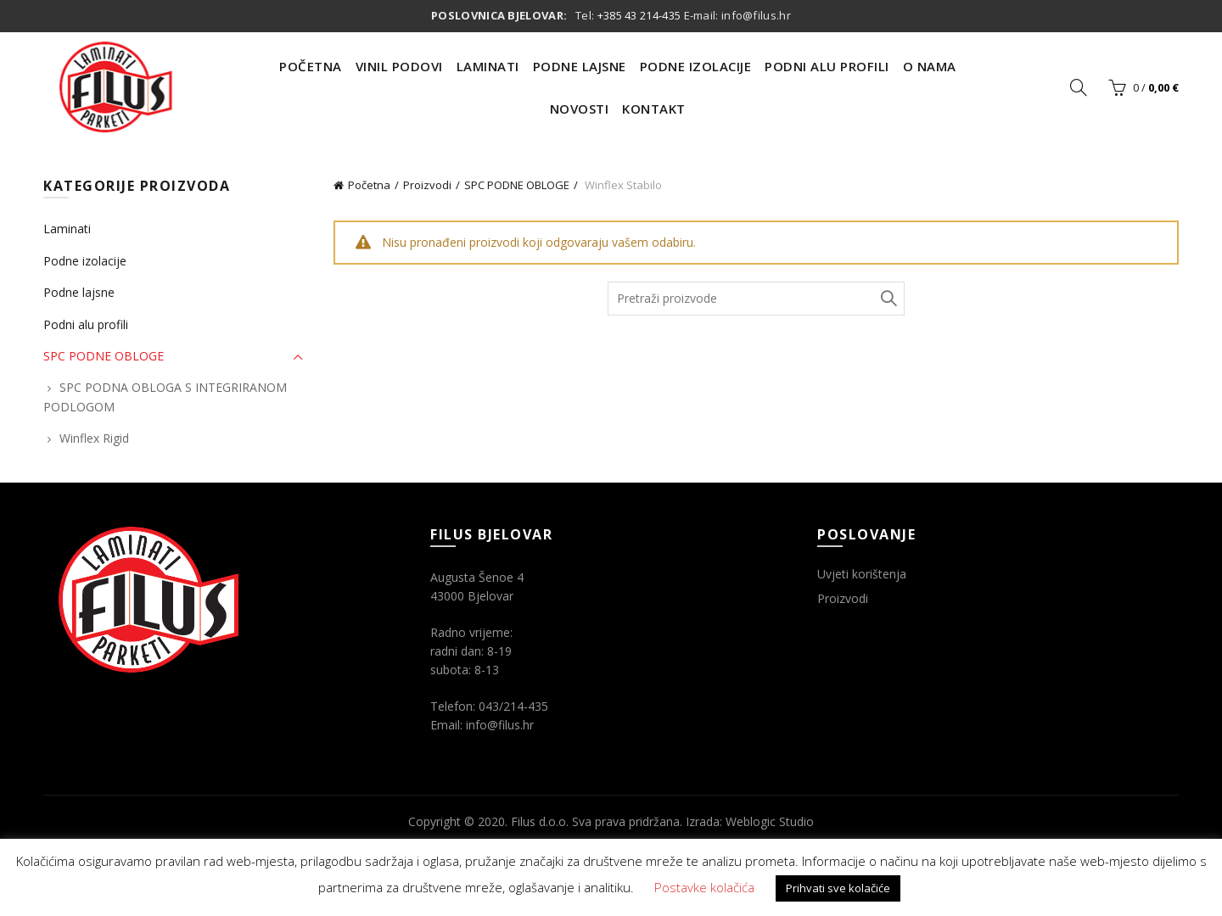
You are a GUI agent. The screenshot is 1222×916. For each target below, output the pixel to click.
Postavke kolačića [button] (704, 887)
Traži (888, 299)
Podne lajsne (79, 292)
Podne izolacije (84, 261)
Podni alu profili (85, 324)
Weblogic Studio (770, 821)
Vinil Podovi (399, 66)
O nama (929, 66)
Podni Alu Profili (827, 66)
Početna (310, 66)
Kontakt (654, 108)
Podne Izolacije (696, 66)
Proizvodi (427, 185)
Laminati (488, 66)
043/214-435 (513, 706)
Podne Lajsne (579, 66)
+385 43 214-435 (639, 15)
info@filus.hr (756, 15)
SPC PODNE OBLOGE (516, 185)
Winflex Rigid (94, 438)
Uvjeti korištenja (861, 574)
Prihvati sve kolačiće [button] (838, 888)
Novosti (579, 108)
